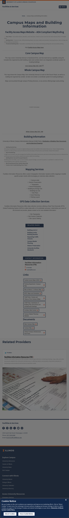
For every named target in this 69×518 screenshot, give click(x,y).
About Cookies (10, 514)
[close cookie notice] (66, 500)
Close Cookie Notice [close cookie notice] (26, 514)
